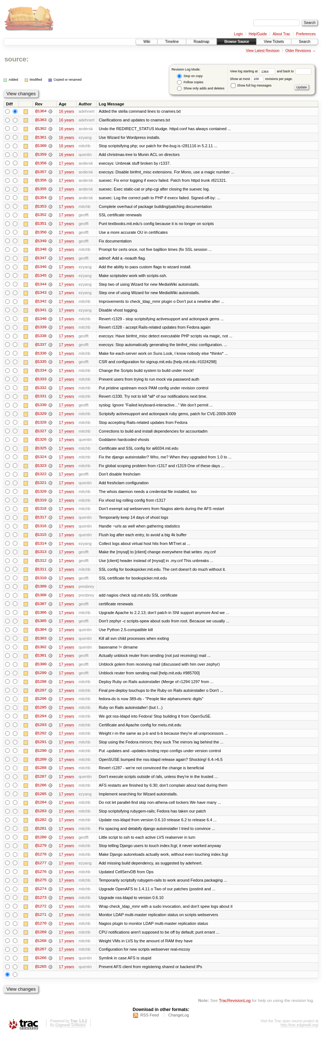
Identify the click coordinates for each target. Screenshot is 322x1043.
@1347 (40, 259)
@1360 (40, 146)
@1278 (40, 862)
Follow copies (190, 82)
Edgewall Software (70, 1033)
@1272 (40, 914)
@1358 (40, 164)
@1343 (40, 294)
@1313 (40, 556)
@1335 (40, 364)
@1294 (40, 722)
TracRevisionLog (234, 1008)
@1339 (40, 329)
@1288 (40, 774)
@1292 (40, 739)
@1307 (40, 608)
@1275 (40, 888)
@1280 (40, 844)
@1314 (40, 547)
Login (238, 34)
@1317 (40, 521)
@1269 (40, 940)
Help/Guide (258, 34)
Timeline (171, 42)
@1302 (40, 652)
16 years (66, 111)
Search (304, 42)
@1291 (40, 748)
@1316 (40, 530)
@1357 (40, 172)
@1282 (40, 827)
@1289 (40, 766)
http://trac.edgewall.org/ (299, 1033)
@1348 (40, 251)
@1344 (40, 286)
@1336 (40, 355)
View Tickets (274, 42)
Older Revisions (298, 51)
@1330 (40, 408)
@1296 (40, 704)
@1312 (40, 565)
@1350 (40, 233)
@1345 (40, 277)
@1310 (40, 582)
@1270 (40, 931)
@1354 (40, 198)
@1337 (40, 347)
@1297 (40, 696)
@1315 (40, 539)
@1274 (40, 896)
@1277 (40, 870)
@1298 (40, 687)
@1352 (40, 216)
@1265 (40, 975)
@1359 (40, 155)
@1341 (40, 312)
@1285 (40, 800)
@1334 (40, 373)
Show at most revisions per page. (261, 79)
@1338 (40, 338)
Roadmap (201, 42)
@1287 (40, 783)
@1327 (40, 434)
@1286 (40, 792)
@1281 (40, 835)
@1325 (40, 451)
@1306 (40, 617)
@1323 (40, 469)
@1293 (40, 731)
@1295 (40, 713)
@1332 (40, 390)
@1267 (40, 957)
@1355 (40, 190)
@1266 (40, 966)
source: (16, 59)
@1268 (40, 949)
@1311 (40, 574)
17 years (66, 163)
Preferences (306, 34)
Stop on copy (189, 76)
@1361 (40, 137)
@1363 (40, 120)
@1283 (40, 818)
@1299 (40, 678)
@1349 (40, 242)
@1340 (40, 321)
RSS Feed (149, 1023)
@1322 (40, 478)
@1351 (40, 225)
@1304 (40, 635)
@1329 (40, 417)
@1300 (40, 670)
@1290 (40, 757)
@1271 (40, 923)
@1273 (40, 905)
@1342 (40, 303)
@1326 (40, 443)
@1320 (40, 495)
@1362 (40, 129)
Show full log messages (251, 85)
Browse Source (236, 42)
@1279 (40, 853)
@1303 (40, 643)
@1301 (40, 661)
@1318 (40, 513)
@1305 (40, 626)
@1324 (40, 460)
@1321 (40, 486)
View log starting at (253, 71)
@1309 (40, 591)
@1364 (40, 111)
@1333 (40, 382)
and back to (294, 71)
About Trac (281, 34)
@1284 (40, 809)
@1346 (40, 268)
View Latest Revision (262, 51)
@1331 (40, 399)
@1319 (40, 504)
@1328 (40, 425)
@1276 (40, 879)
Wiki (146, 42)
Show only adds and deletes (200, 88)
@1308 (40, 600)
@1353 (40, 207)
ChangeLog (178, 1023)
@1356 (40, 181)
